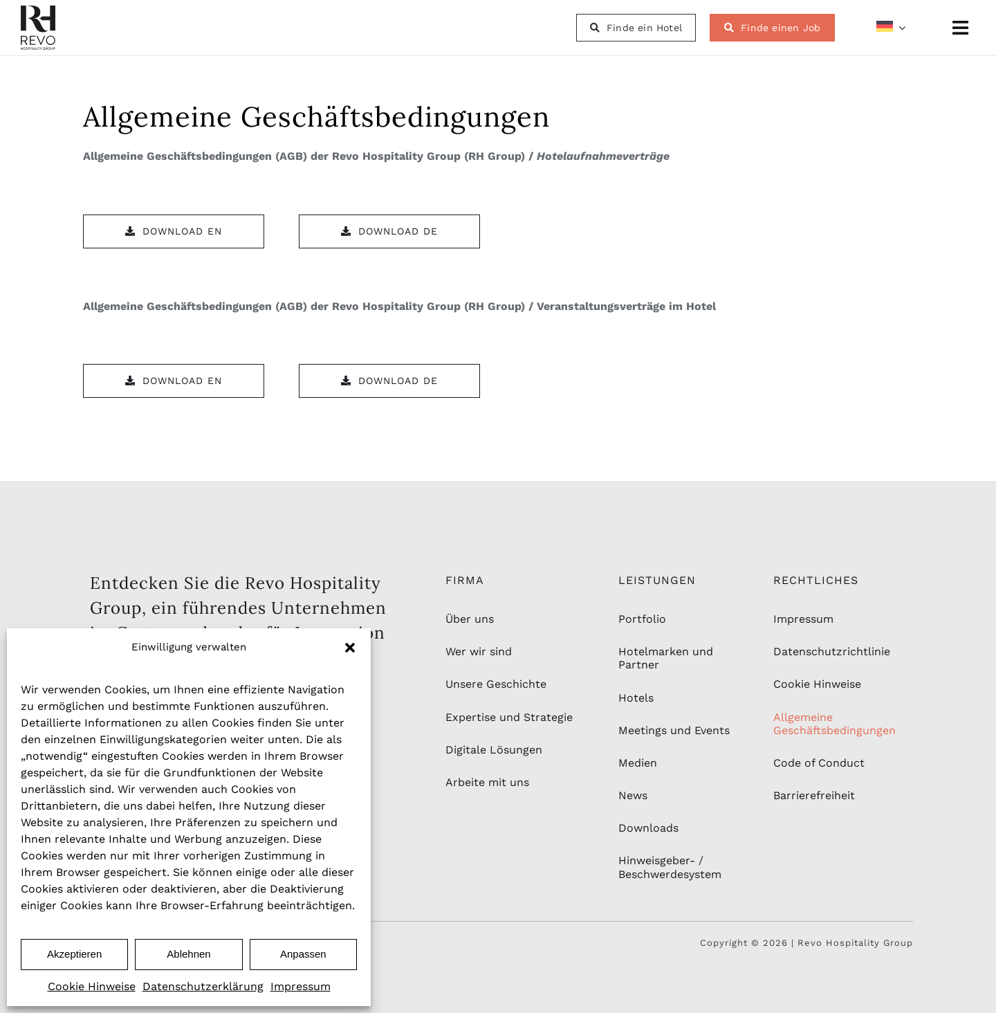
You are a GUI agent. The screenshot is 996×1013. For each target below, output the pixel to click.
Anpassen (303, 954)
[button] (350, 648)
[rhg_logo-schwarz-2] (38, 10)
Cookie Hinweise (92, 986)
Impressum (300, 986)
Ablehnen (188, 954)
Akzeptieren (74, 954)
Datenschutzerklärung (203, 986)
